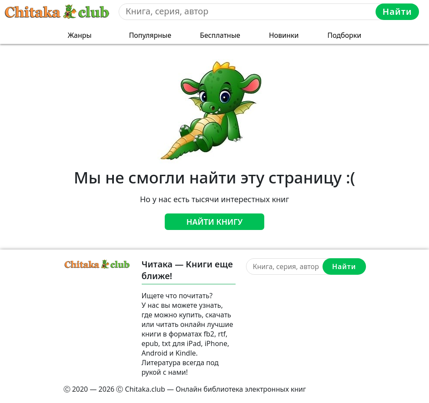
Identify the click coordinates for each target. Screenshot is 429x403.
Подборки (344, 35)
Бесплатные (220, 35)
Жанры (80, 35)
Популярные (150, 35)
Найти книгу (214, 221)
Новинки (284, 35)
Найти (397, 11)
